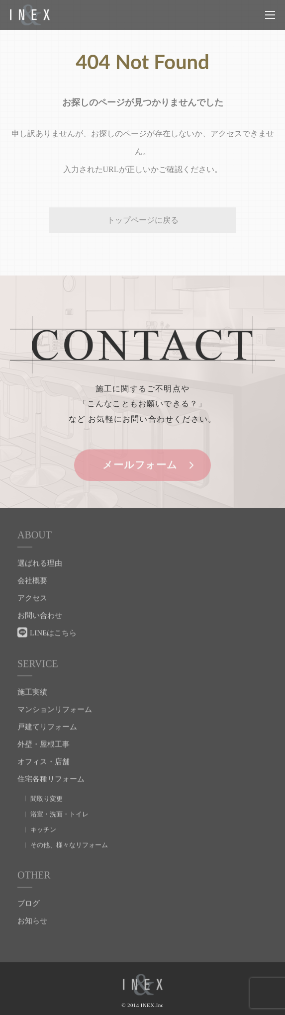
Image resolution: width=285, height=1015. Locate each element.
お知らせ (32, 923)
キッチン (43, 831)
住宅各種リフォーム (51, 781)
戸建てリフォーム (47, 729)
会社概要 (32, 583)
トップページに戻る (143, 220)
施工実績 (32, 694)
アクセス (32, 600)
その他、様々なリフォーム (69, 847)
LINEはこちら (53, 635)
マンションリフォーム (54, 712)
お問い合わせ (39, 618)
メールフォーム (140, 466)
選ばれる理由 (39, 565)
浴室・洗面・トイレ (59, 816)
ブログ (28, 906)
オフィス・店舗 (43, 764)
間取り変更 (46, 801)
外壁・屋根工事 (43, 746)
